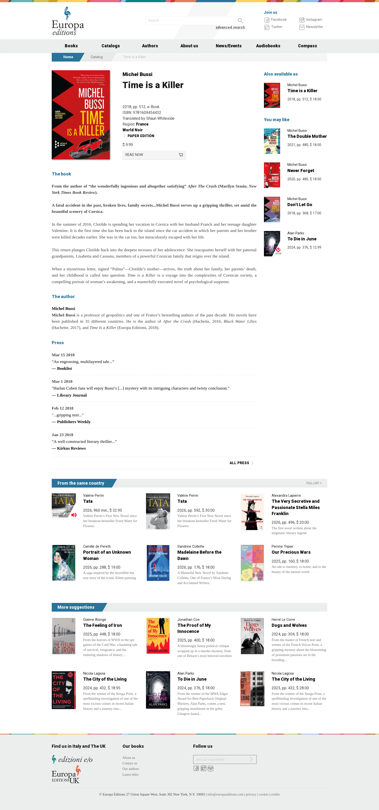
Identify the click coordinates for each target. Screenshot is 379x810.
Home (68, 57)
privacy (251, 794)
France (142, 124)
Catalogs (111, 45)
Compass (307, 45)
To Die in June (301, 238)
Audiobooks (268, 45)
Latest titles (131, 774)
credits (275, 794)
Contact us (130, 763)
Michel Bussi (138, 74)
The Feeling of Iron (102, 625)
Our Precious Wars (291, 552)
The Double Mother (307, 136)
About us (189, 45)
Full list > (313, 483)
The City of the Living (105, 679)
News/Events (229, 45)
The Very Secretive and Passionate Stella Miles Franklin (296, 507)
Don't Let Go (299, 204)
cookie (263, 794)
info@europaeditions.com (225, 794)
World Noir (133, 130)
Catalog (97, 57)
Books (71, 45)
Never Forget (300, 170)
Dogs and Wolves (289, 625)
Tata (88, 501)
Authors (150, 45)
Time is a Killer (302, 90)
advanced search (230, 27)
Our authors (131, 769)
